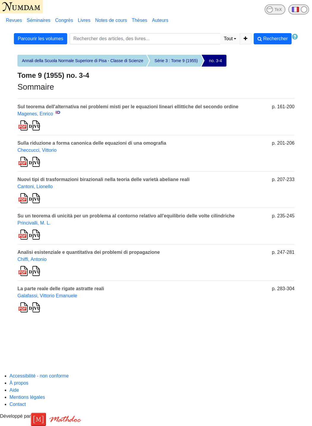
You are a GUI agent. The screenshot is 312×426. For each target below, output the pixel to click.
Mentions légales (27, 397)
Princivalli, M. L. (34, 222)
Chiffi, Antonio (31, 259)
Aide (14, 390)
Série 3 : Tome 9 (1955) (176, 60)
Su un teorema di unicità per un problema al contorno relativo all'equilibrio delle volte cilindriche (126, 215)
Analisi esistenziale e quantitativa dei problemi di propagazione (88, 252)
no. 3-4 (215, 60)
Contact (17, 404)
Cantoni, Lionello (35, 186)
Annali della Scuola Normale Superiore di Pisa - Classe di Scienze (82, 60)
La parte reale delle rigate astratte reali (60, 288)
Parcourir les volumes (40, 38)
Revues (14, 20)
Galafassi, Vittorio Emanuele (47, 295)
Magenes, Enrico (35, 113)
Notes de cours (111, 20)
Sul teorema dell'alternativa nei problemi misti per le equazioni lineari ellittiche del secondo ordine (127, 106)
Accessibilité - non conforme (39, 375)
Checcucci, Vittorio (37, 150)
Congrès (64, 20)
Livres (84, 20)
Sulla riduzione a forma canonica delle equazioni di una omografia (91, 143)
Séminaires (38, 20)
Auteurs (160, 20)
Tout (228, 38)
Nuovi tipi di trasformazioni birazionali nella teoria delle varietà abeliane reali (103, 179)
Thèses (139, 20)
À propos (18, 382)
